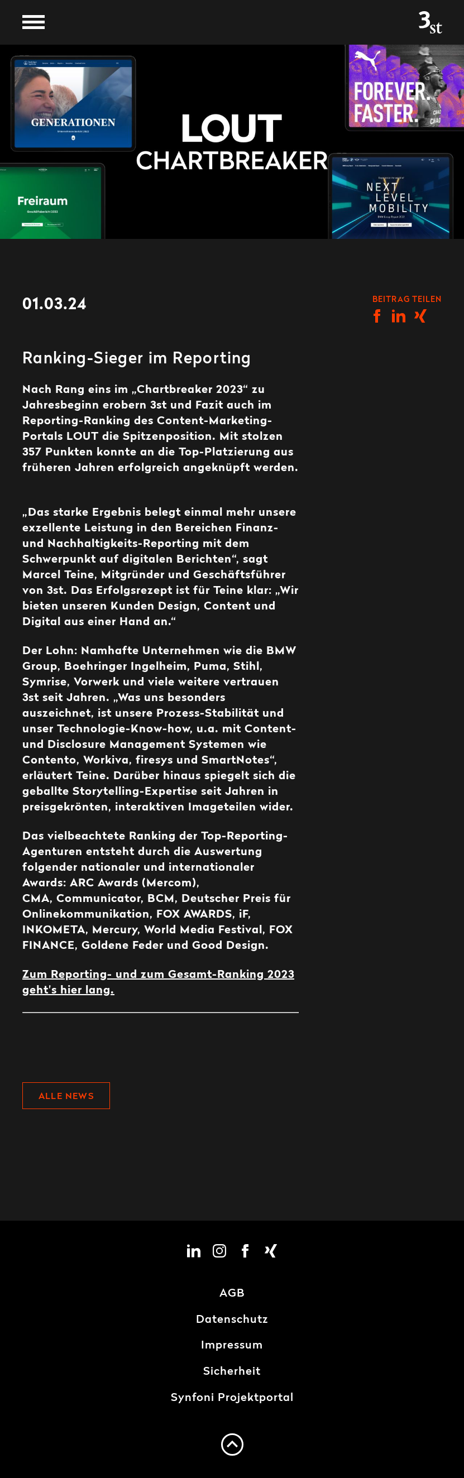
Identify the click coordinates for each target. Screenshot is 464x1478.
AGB (232, 1293)
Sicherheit (232, 1372)
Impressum (232, 1345)
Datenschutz (232, 1320)
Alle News (66, 1096)
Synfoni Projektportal (232, 1398)
